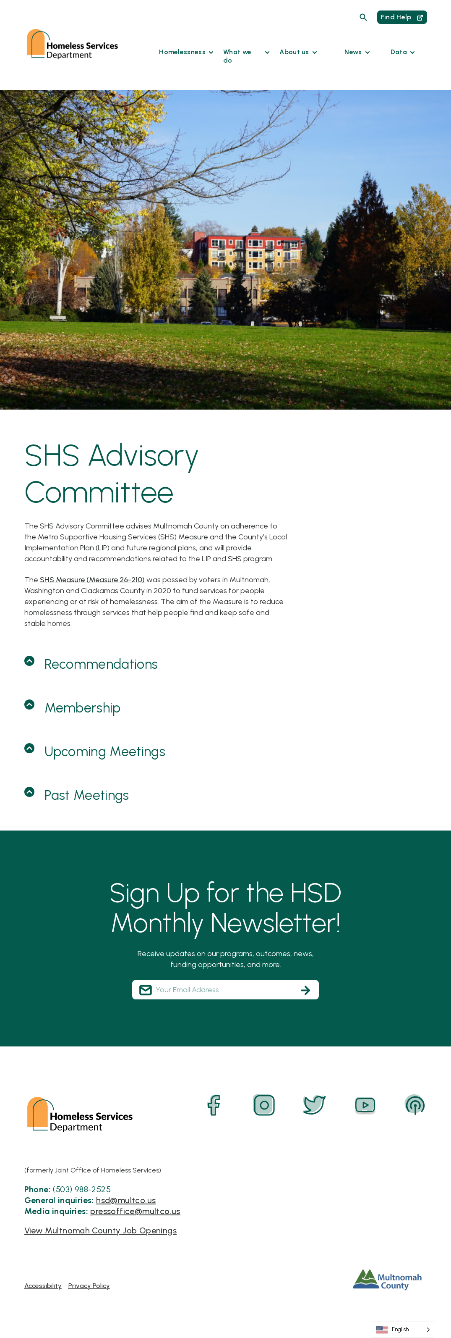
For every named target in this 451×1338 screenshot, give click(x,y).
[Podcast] (415, 1105)
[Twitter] (314, 1105)
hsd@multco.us (126, 1200)
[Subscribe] (305, 990)
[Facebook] (214, 1105)
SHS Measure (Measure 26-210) (92, 579)
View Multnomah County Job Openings (100, 1230)
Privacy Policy (89, 1286)
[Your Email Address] (225, 989)
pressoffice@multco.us (135, 1211)
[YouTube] (365, 1105)
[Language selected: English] (403, 1330)
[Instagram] (264, 1105)
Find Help (402, 17)
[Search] (363, 17)
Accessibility (43, 1286)
